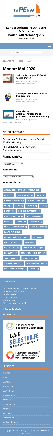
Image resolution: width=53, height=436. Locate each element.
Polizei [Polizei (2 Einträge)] (37, 237)
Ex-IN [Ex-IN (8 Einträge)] (19, 206)
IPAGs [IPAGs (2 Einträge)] (8, 221)
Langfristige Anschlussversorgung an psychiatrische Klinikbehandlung (32, 114)
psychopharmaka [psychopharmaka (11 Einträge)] (33, 248)
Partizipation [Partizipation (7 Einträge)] (12, 232)
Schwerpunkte (9, 404)
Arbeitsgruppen (9, 395)
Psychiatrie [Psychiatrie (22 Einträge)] (11, 248)
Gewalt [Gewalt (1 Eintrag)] (32, 206)
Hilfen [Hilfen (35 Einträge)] (9, 211)
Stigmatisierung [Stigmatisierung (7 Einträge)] (13, 263)
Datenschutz (8, 417)
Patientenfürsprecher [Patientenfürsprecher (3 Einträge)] (16, 237)
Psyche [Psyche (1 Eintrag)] (29, 242)
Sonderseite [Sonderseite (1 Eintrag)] (30, 258)
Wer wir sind (8, 386)
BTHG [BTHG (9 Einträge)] (40, 195)
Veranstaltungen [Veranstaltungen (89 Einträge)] (14, 269)
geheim (34, 81)
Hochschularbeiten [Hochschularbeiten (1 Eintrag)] (29, 211)
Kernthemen (8, 399)
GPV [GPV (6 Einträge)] (44, 206)
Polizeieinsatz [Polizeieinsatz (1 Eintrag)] (12, 242)
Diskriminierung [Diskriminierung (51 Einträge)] (14, 200)
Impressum (7, 413)
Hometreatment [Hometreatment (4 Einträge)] (13, 216)
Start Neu (7, 382)
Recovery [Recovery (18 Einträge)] (10, 253)
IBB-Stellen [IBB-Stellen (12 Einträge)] (34, 216)
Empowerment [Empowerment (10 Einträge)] (36, 200)
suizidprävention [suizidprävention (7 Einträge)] (37, 263)
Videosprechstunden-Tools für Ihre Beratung (31, 94)
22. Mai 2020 (22, 81)
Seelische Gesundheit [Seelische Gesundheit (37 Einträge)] (33, 253)
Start (5, 377)
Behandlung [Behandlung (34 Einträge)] (25, 195)
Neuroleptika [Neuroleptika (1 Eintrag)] (39, 227)
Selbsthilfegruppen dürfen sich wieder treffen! (32, 76)
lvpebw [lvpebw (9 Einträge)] (21, 221)
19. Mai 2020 (22, 120)
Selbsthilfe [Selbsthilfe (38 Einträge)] (11, 258)
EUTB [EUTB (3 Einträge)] (7, 206)
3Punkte (6, 373)
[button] (49, 46)
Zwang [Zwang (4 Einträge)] (34, 269)
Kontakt (6, 408)
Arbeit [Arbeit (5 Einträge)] (8, 195)
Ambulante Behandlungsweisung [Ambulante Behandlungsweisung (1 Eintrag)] (21, 190)
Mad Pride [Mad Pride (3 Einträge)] (36, 221)
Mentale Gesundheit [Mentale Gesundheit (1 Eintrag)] (15, 227)
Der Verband (8, 391)
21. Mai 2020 (22, 99)
